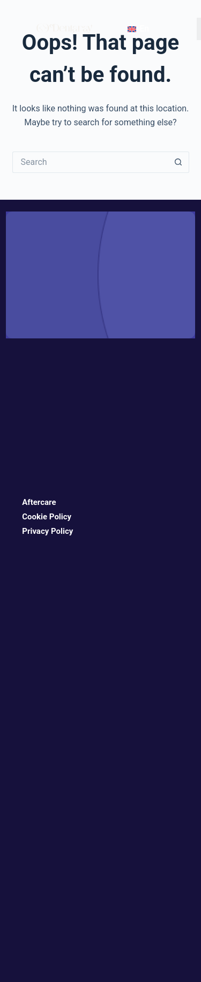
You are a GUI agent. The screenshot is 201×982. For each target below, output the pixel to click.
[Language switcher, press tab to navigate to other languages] (137, 29)
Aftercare (39, 502)
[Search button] (178, 162)
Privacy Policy (47, 531)
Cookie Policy (46, 517)
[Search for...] (90, 162)
